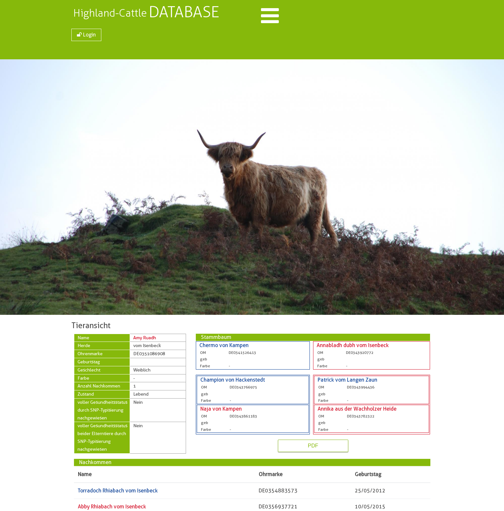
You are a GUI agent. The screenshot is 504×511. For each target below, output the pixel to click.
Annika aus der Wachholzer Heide (357, 409)
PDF (313, 445)
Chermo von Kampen (224, 345)
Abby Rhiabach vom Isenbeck (112, 507)
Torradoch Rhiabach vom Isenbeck (118, 491)
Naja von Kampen (221, 409)
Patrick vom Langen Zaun (347, 380)
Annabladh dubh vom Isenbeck (353, 345)
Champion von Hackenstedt (232, 380)
